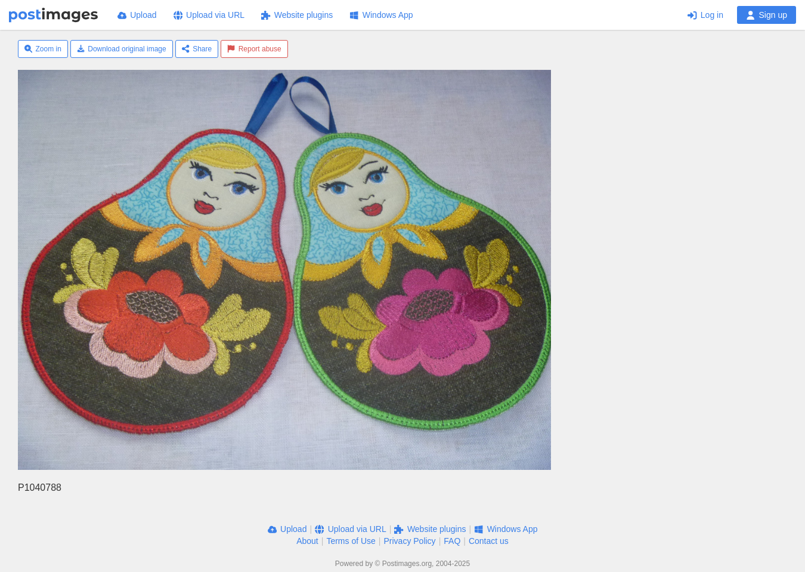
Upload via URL (209, 15)
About (307, 541)
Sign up (766, 15)
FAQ (452, 541)
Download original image (121, 49)
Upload (137, 15)
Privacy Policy (409, 541)
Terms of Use (350, 541)
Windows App (381, 15)
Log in (705, 15)
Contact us (489, 541)
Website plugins (297, 15)
